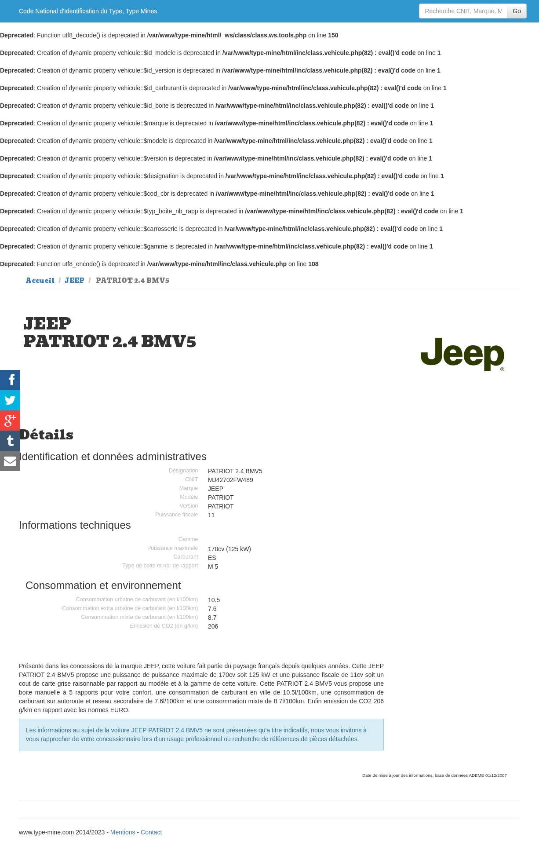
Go (517, 11)
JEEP (74, 280)
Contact (151, 832)
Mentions (122, 832)
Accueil (40, 280)
